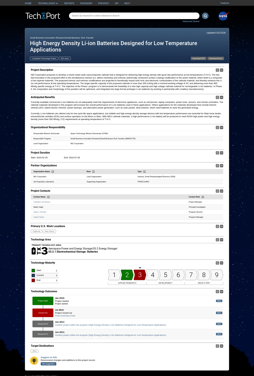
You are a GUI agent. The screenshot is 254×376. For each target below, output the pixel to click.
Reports (69, 3)
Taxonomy (86, 3)
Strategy (103, 3)
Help (127, 3)
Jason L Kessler (39, 212)
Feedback (225, 3)
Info (217, 70)
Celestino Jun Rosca (41, 202)
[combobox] (134, 16)
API (116, 3)
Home (28, 3)
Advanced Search (191, 21)
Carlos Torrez (38, 217)
